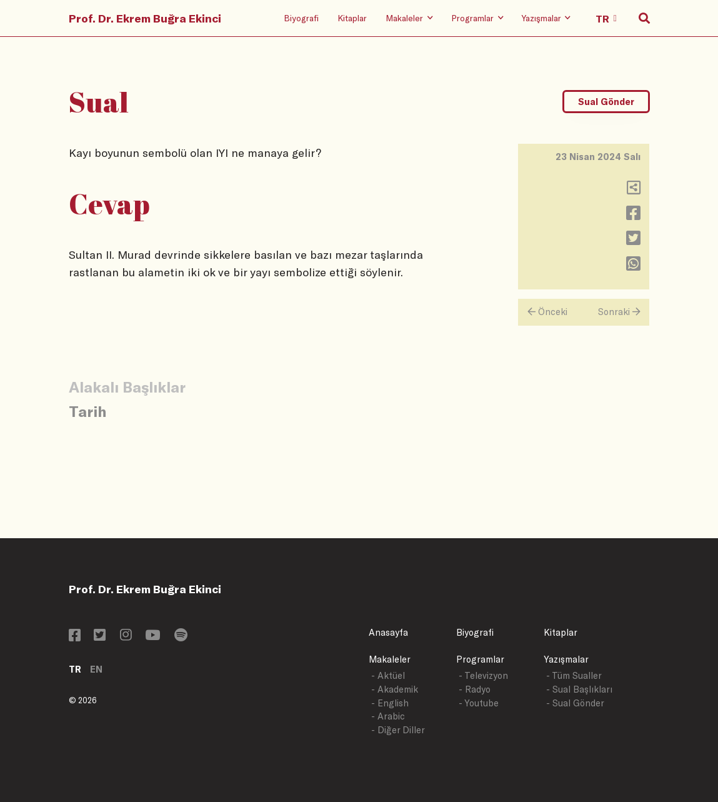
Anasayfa (388, 632)
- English (390, 703)
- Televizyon (483, 675)
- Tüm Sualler (574, 675)
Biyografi (301, 18)
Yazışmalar (566, 659)
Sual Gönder (606, 101)
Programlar (480, 659)
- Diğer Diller (398, 729)
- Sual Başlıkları (579, 689)
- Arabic (388, 716)
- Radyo (475, 689)
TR (75, 669)
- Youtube (479, 703)
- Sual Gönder (575, 703)
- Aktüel (388, 675)
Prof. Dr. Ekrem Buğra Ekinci (145, 18)
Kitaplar (352, 18)
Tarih (87, 411)
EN (96, 669)
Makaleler (390, 659)
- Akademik (394, 689)
